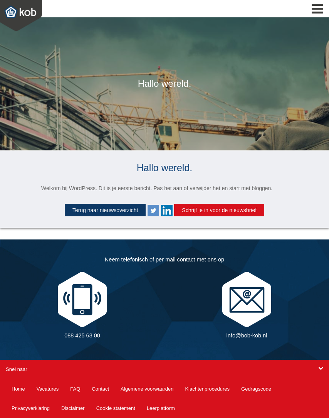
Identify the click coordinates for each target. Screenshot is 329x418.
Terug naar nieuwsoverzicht (105, 210)
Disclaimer (73, 408)
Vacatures (48, 389)
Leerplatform (161, 408)
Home (18, 389)
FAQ (75, 389)
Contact (100, 389)
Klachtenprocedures (207, 389)
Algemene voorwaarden (147, 389)
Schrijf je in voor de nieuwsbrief (219, 210)
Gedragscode (256, 389)
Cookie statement (115, 408)
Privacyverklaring (31, 408)
